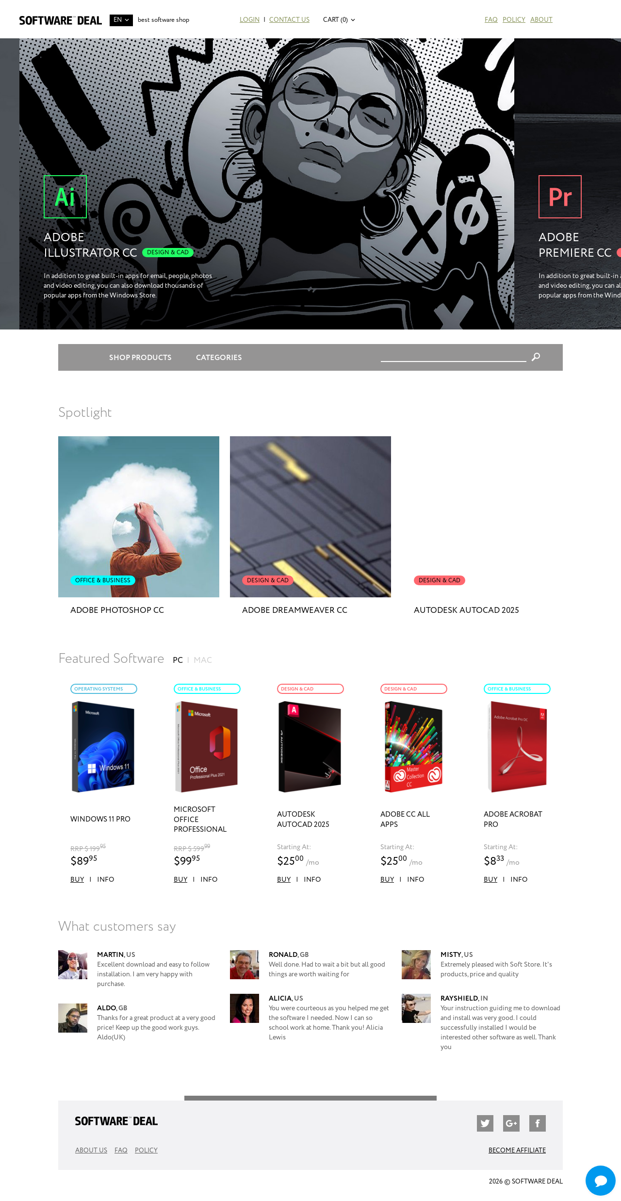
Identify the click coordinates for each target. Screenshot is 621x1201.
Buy (77, 880)
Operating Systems (98, 689)
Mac (203, 661)
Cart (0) (335, 20)
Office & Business (199, 689)
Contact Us (289, 20)
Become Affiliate (517, 1150)
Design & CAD (297, 689)
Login (250, 20)
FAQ (491, 20)
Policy (514, 20)
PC (178, 661)
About (541, 20)
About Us (91, 1150)
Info (105, 880)
